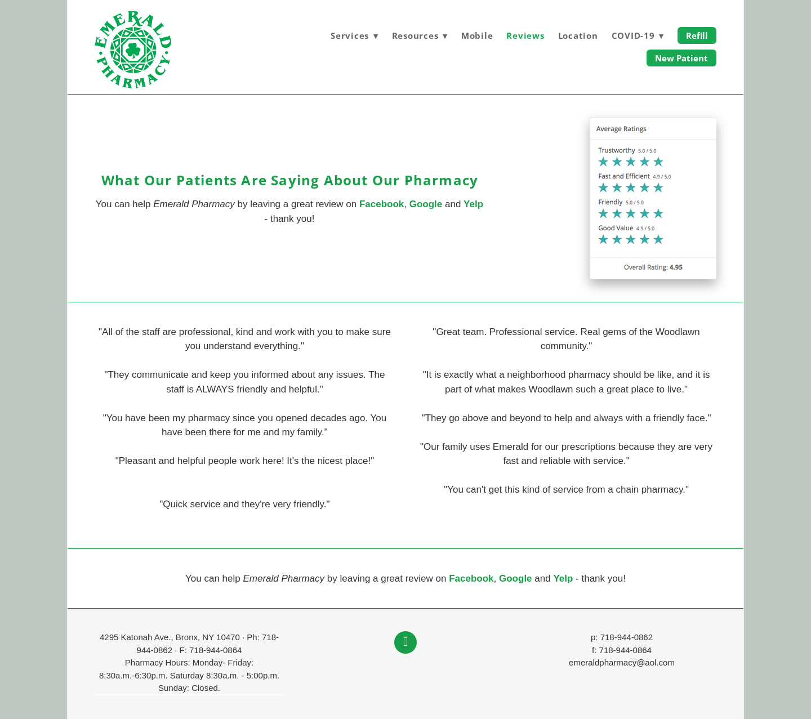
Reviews (525, 35)
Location (578, 35)
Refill (697, 35)
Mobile (477, 35)
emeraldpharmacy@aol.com (622, 662)
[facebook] (405, 642)
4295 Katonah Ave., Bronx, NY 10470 (170, 637)
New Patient (681, 58)
